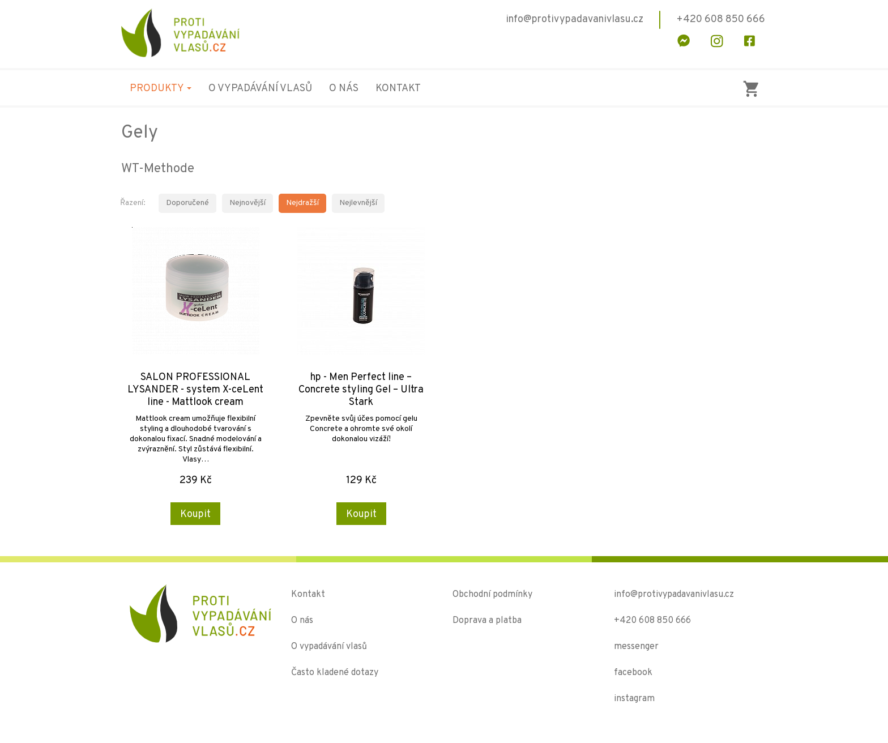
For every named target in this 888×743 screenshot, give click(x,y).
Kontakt (398, 88)
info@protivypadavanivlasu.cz (674, 594)
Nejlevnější (358, 203)
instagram (634, 698)
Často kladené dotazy (334, 672)
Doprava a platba (487, 620)
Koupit (195, 514)
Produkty (160, 88)
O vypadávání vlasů (260, 88)
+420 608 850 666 (652, 620)
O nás (343, 88)
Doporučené (187, 203)
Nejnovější (247, 203)
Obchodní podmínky (492, 594)
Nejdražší (302, 203)
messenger (636, 646)
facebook (633, 672)
